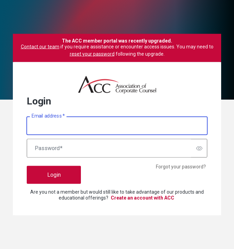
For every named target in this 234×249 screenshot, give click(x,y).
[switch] (199, 148)
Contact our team (40, 46)
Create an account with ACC (142, 198)
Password (48, 148)
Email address (48, 116)
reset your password (92, 54)
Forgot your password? (181, 166)
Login (54, 175)
